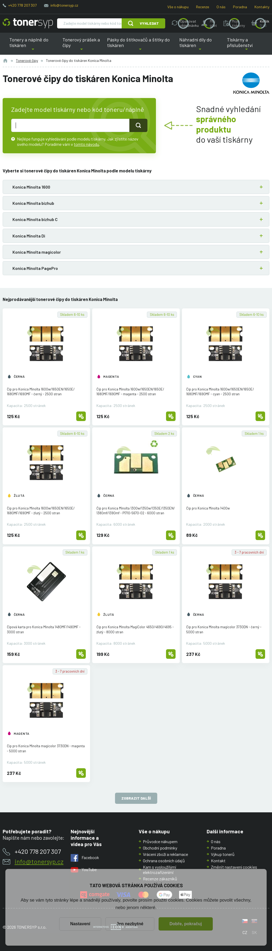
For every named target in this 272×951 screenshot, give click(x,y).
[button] (136, 187)
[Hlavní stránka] (28, 23)
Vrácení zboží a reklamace (165, 854)
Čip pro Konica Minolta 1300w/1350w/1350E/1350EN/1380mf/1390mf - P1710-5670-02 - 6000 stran (135, 510)
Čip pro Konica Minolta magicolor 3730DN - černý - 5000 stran (223, 629)
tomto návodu (86, 143)
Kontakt (218, 860)
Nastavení (80, 924)
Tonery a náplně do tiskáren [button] (32, 46)
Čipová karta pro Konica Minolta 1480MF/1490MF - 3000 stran (43, 629)
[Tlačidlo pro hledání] (138, 125)
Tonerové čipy (27, 60)
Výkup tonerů (223, 854)
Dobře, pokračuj (185, 924)
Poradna (240, 7)
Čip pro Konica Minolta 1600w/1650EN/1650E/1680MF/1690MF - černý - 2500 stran (41, 391)
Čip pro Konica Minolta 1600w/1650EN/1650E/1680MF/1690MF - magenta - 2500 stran (130, 391)
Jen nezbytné (129, 924)
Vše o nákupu (178, 7)
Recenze (202, 7)
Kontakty (261, 7)
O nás (221, 7)
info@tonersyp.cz (64, 5)
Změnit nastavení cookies (234, 866)
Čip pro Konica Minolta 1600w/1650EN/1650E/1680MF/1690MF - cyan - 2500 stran (220, 391)
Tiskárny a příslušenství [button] (246, 46)
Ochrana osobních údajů (164, 860)
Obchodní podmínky (160, 847)
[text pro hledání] (70, 125)
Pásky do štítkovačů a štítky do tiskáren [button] (139, 46)
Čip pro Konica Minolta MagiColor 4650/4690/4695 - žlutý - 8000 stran (135, 629)
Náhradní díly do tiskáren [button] (200, 46)
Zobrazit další (136, 798)
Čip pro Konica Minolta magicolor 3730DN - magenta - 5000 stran (46, 748)
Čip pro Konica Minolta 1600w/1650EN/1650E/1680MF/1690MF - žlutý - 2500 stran (41, 510)
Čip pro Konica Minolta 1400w (208, 508)
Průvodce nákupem (160, 841)
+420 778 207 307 (22, 5)
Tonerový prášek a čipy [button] (81, 46)
